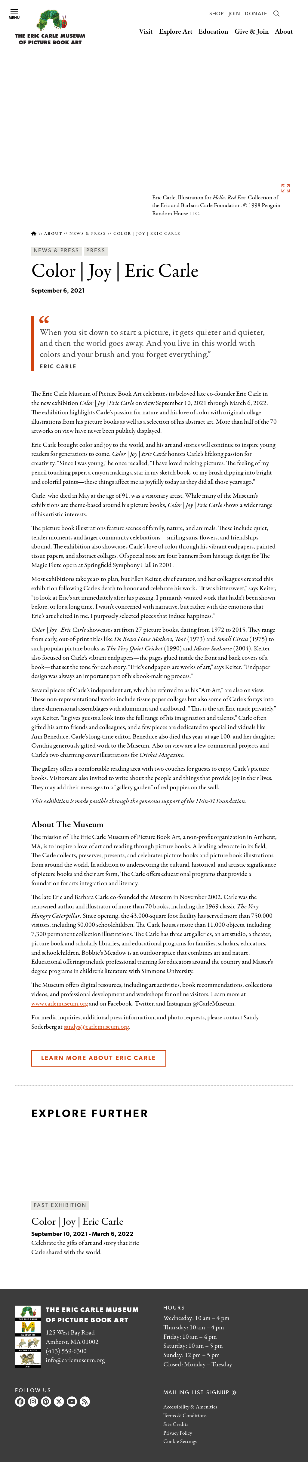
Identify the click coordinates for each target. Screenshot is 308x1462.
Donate (256, 14)
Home (33, 233)
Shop (216, 14)
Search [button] (276, 13)
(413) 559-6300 (66, 1351)
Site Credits (175, 1424)
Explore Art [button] (175, 32)
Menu (14, 14)
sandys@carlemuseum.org (96, 1026)
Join (234, 14)
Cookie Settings (180, 1441)
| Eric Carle (77, 1222)
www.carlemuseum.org (59, 1003)
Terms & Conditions (185, 1416)
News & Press (87, 234)
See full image (285, 187)
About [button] (284, 32)
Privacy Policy (177, 1433)
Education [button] (213, 32)
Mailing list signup (196, 1393)
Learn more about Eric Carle (98, 1058)
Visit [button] (146, 32)
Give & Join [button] (252, 32)
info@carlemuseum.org (75, 1360)
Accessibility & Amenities (190, 1407)
